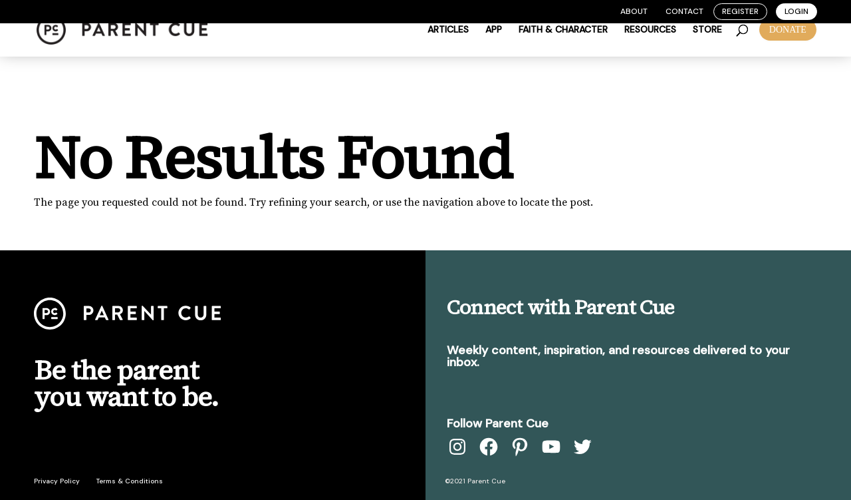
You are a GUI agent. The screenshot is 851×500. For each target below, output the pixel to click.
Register (740, 11)
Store (707, 47)
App (493, 47)
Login (796, 11)
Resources (650, 47)
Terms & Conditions (129, 481)
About (634, 11)
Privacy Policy (57, 481)
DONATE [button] (787, 47)
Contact (684, 11)
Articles (448, 47)
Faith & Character (563, 47)
